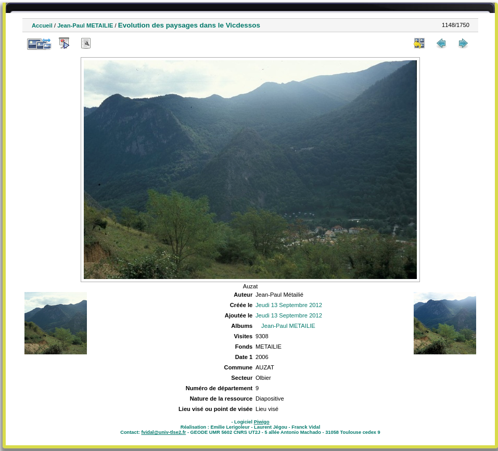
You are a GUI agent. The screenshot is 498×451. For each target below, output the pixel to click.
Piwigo (262, 422)
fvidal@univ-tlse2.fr (163, 432)
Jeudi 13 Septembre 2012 (289, 305)
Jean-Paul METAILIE (85, 25)
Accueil (42, 25)
